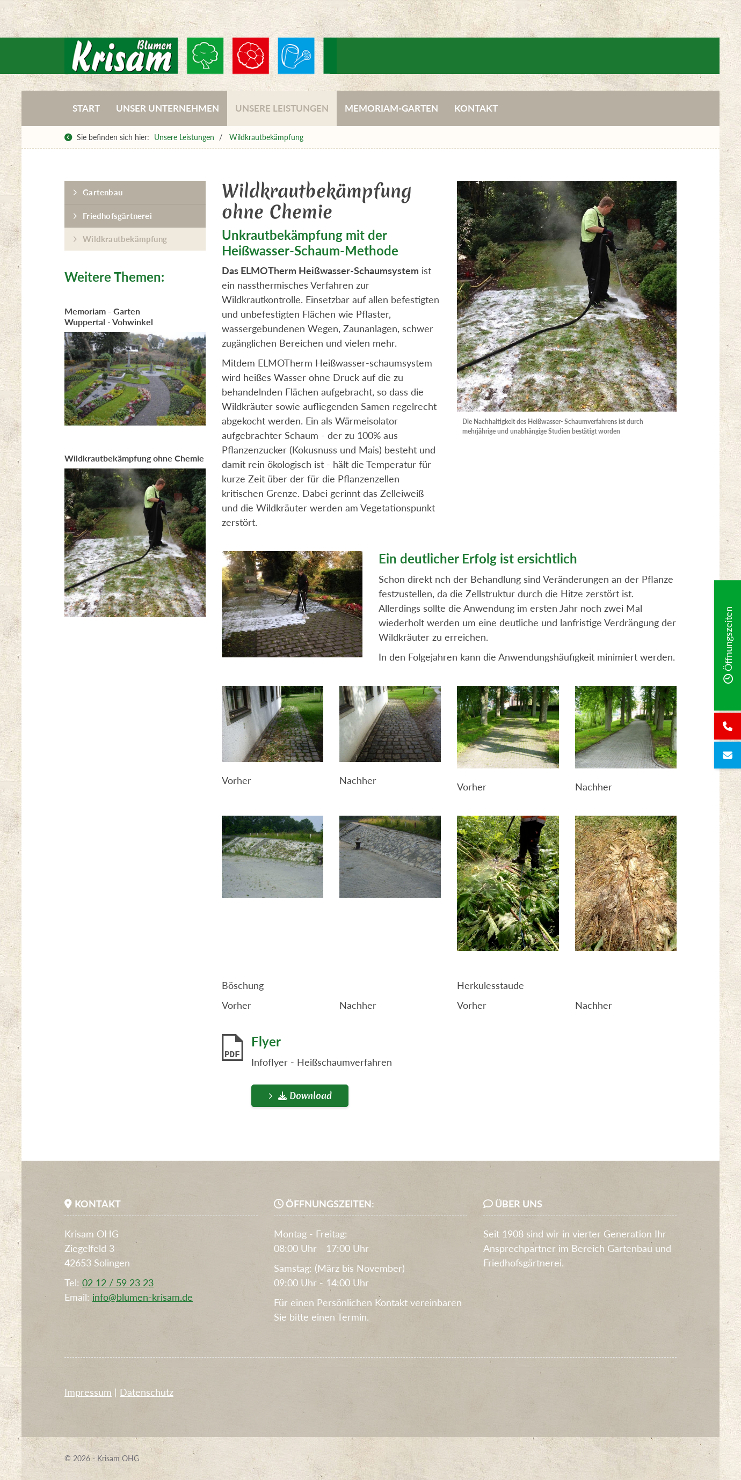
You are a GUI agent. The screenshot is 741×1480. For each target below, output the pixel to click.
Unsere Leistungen (282, 108)
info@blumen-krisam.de (142, 1297)
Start (86, 108)
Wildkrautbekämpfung (266, 137)
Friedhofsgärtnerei (117, 216)
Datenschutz (146, 1392)
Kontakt (476, 108)
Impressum (88, 1392)
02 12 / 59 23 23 (118, 1282)
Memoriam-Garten (391, 108)
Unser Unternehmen (167, 108)
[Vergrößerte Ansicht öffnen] (567, 296)
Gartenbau (102, 192)
